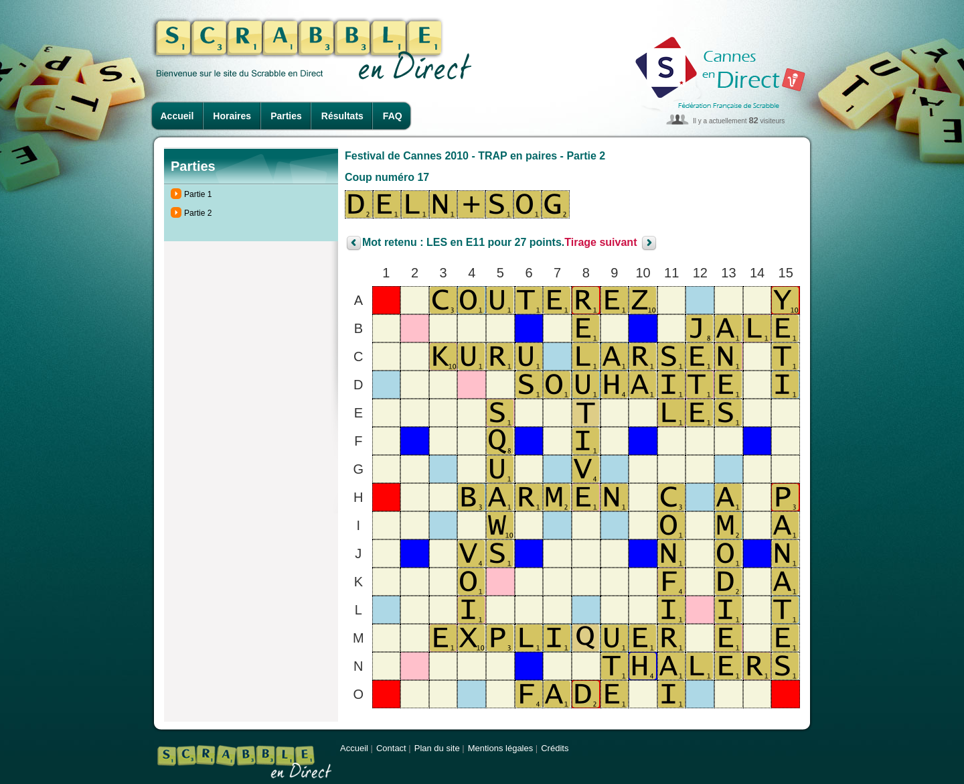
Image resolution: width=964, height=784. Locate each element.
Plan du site (437, 748)
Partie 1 (198, 194)
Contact (391, 748)
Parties (286, 116)
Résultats (342, 116)
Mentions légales (501, 748)
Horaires (232, 116)
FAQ (392, 116)
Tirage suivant (600, 243)
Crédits (554, 748)
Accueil (177, 116)
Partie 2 (198, 213)
